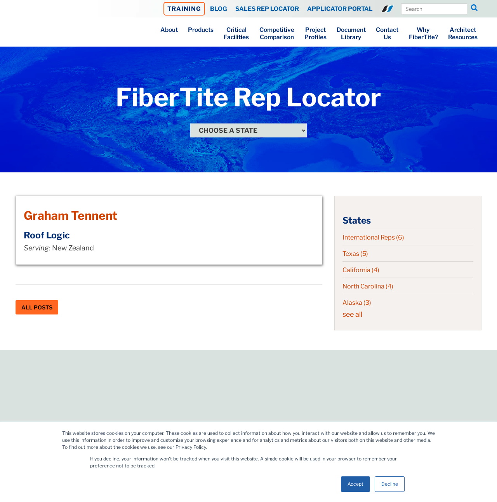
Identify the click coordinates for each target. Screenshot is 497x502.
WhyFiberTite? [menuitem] (423, 33)
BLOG (218, 8)
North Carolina (367, 286)
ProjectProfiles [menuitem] (315, 33)
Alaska (356, 302)
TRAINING (184, 8)
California (360, 270)
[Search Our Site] (434, 8)
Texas (355, 253)
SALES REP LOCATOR (267, 8)
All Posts (36, 307)
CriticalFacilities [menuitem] (236, 33)
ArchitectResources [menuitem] (463, 33)
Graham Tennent (70, 215)
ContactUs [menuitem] (387, 33)
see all (352, 314)
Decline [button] (389, 484)
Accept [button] (355, 484)
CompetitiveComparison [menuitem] (276, 33)
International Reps (373, 237)
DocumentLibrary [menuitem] (351, 33)
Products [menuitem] (201, 29)
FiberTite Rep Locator (248, 97)
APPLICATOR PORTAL (340, 8)
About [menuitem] (169, 29)
